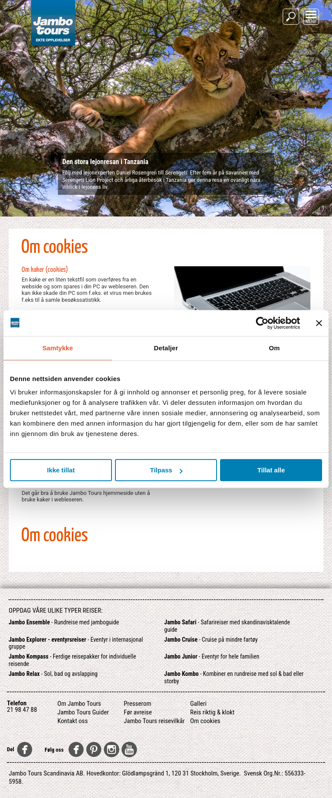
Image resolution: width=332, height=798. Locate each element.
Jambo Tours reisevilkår (154, 721)
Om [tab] (274, 348)
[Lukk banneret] (319, 323)
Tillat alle (271, 470)
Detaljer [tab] (166, 348)
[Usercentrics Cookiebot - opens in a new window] (262, 323)
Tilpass (166, 470)
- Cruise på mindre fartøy (211, 639)
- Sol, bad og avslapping (53, 673)
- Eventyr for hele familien (211, 656)
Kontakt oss (72, 721)
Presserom (137, 704)
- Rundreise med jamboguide (64, 622)
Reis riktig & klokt (212, 712)
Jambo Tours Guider (83, 712)
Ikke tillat (61, 470)
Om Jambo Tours (79, 704)
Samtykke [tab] (57, 348)
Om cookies (205, 721)
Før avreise (138, 712)
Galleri (198, 704)
